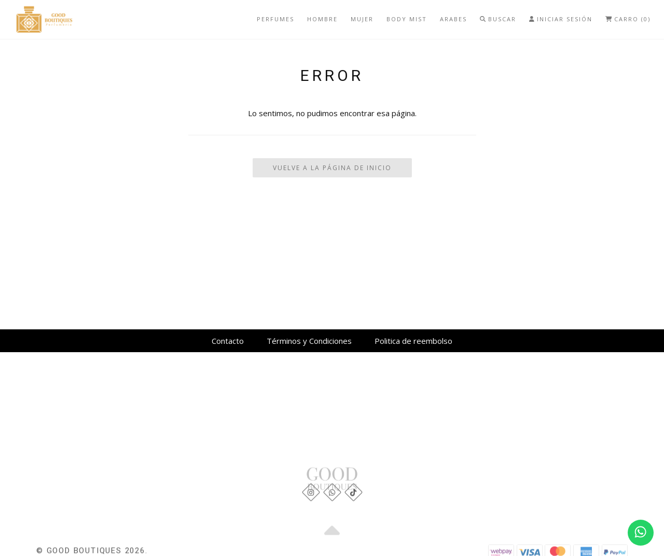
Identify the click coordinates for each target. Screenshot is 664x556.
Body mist (406, 19)
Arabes (453, 19)
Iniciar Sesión (560, 19)
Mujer (362, 19)
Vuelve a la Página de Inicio (332, 167)
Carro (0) (628, 19)
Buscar (498, 19)
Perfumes (275, 19)
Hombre (322, 19)
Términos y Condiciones (309, 341)
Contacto (228, 341)
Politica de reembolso (413, 341)
